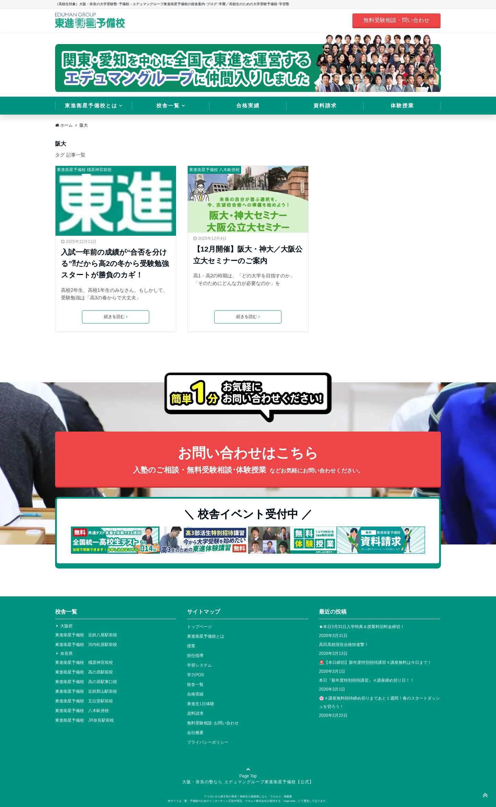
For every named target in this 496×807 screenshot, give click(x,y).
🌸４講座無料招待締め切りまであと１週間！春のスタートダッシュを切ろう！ (379, 702)
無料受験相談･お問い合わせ (213, 723)
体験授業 (402, 105)
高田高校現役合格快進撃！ (344, 644)
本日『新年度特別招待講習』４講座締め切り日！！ (366, 680)
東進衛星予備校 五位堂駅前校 (84, 701)
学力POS (195, 674)
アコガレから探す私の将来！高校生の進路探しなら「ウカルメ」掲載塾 (248, 796)
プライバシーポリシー (207, 742)
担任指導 (195, 655)
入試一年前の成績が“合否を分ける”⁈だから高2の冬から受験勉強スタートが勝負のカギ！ (115, 263)
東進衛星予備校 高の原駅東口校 (86, 681)
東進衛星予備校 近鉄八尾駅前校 (86, 635)
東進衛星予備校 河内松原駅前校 (86, 644)
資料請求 (325, 105)
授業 (191, 646)
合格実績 (248, 105)
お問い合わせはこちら (248, 460)
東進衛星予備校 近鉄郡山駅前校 (86, 691)
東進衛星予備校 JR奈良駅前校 (84, 720)
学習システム (199, 665)
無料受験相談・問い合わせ (396, 20)
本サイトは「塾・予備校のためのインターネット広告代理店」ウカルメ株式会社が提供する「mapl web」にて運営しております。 (248, 801)
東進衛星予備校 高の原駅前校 (84, 672)
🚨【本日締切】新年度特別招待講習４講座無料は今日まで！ (375, 662)
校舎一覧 (168, 105)
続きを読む (115, 317)
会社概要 (195, 732)
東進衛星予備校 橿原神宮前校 (84, 169)
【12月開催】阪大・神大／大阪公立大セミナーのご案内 (247, 254)
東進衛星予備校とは (91, 105)
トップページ (199, 626)
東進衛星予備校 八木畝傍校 (214, 169)
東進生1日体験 (200, 703)
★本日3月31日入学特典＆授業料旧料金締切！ (361, 626)
